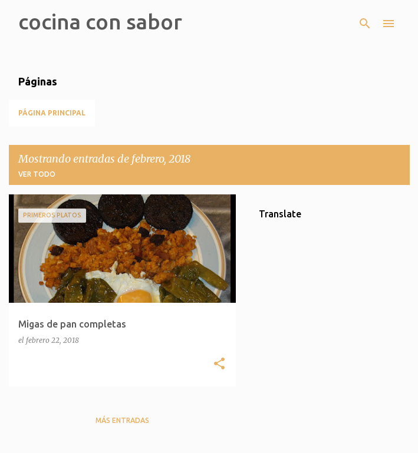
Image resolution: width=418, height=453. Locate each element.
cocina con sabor (100, 21)
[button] (219, 364)
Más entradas (122, 420)
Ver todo (36, 174)
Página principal (51, 113)
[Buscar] (365, 23)
